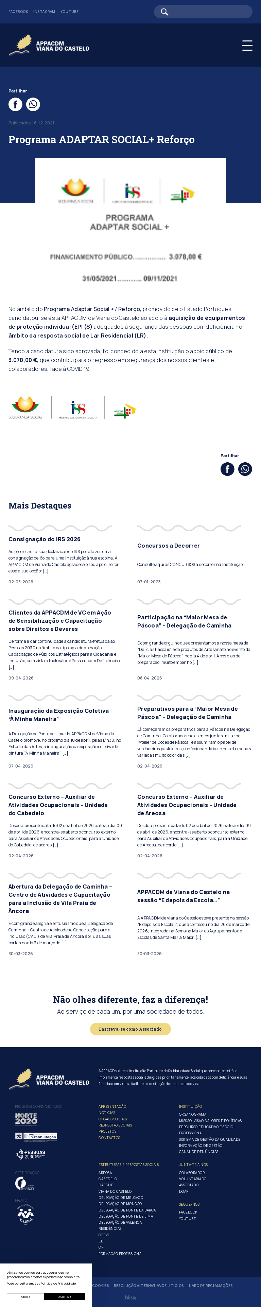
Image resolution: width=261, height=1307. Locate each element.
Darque (106, 1185)
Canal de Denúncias (199, 1151)
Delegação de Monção (120, 1203)
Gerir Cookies (95, 1286)
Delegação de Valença (120, 1222)
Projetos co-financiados (38, 1106)
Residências (110, 1228)
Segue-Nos (189, 1204)
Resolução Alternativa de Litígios (149, 1286)
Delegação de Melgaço (121, 1197)
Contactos (109, 1137)
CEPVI (104, 1235)
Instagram (44, 12)
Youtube (69, 12)
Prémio (21, 1200)
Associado (189, 1185)
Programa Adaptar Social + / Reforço (92, 309)
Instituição (190, 1106)
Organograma (193, 1114)
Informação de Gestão (201, 1145)
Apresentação (112, 1106)
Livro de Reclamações (211, 1286)
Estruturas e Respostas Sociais (129, 1164)
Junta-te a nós (193, 1164)
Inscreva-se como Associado (130, 1029)
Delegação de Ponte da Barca (127, 1210)
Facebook (18, 12)
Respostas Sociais (115, 1125)
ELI (101, 1241)
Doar (184, 1191)
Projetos (107, 1131)
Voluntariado (193, 1178)
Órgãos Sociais (113, 1119)
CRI (102, 1247)
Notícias (107, 1112)
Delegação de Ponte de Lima (126, 1216)
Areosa (105, 1172)
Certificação (27, 1172)
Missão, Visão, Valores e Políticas (210, 1120)
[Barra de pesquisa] (203, 11)
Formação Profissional (121, 1253)
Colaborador (192, 1172)
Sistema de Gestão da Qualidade (210, 1139)
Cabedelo (108, 1178)
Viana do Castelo (115, 1191)
